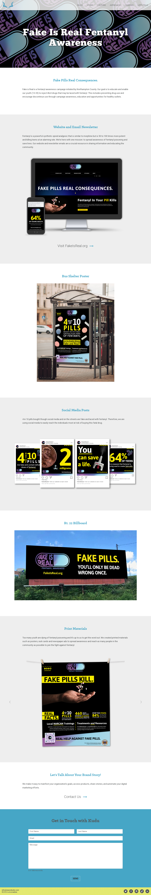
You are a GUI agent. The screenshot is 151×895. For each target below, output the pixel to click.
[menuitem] (126, 891)
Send (75, 878)
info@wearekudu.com (10, 890)
